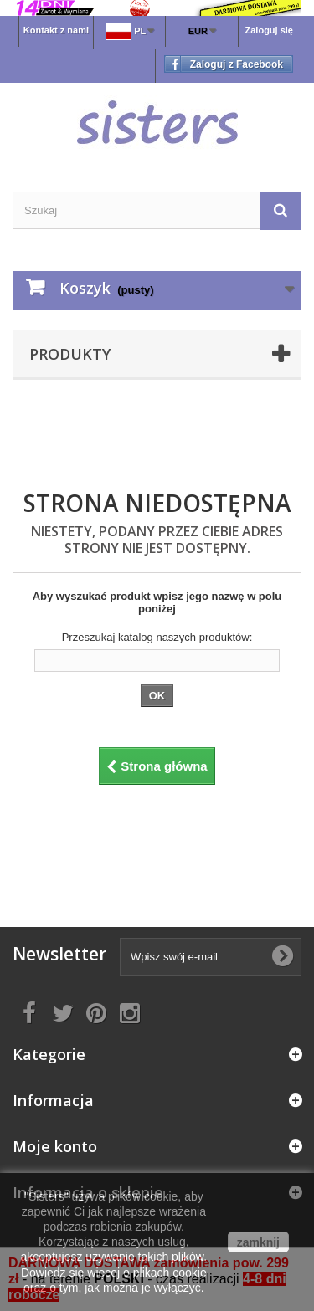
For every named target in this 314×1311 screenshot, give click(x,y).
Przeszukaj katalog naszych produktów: (157, 637)
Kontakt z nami (56, 30)
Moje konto (55, 1146)
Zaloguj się (269, 30)
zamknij (258, 1242)
